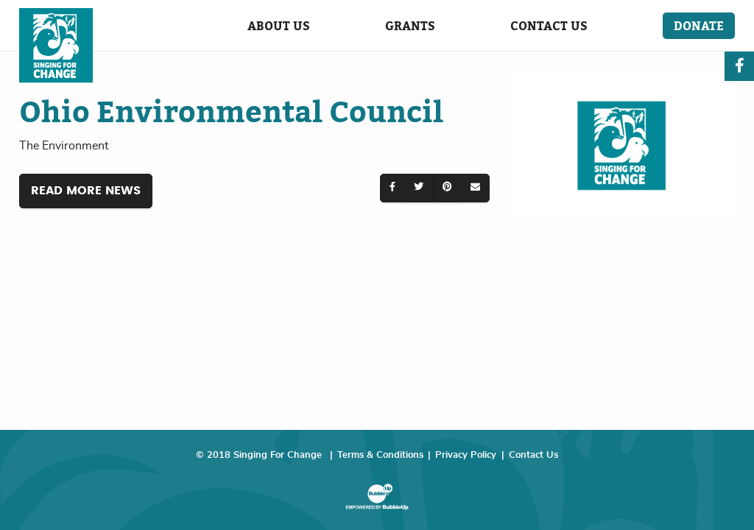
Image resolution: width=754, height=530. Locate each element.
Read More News (86, 191)
